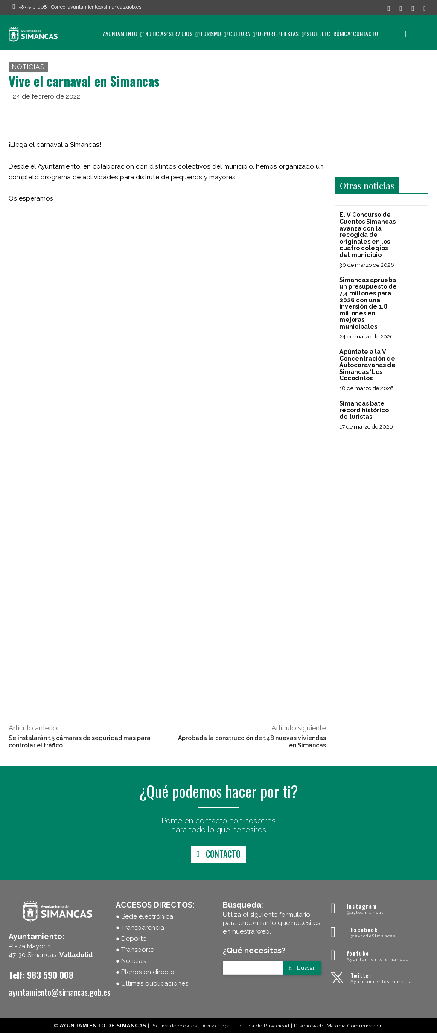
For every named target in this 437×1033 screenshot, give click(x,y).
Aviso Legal (216, 1026)
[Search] (302, 968)
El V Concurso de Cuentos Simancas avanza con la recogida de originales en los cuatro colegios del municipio (367, 234)
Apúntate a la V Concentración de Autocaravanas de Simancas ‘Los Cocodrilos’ (367, 363)
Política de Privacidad (262, 1026)
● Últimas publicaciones (152, 983)
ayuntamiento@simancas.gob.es (104, 7)
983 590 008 (33, 7)
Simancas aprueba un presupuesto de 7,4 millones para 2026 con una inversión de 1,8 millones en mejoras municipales (368, 302)
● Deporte (131, 939)
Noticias (28, 67)
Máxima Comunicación (354, 1026)
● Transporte (135, 950)
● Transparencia (140, 927)
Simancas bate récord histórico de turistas (363, 408)
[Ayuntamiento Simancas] (379, 908)
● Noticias (131, 961)
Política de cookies (174, 1026)
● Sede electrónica (144, 916)
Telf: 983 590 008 (41, 974)
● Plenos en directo (145, 972)
